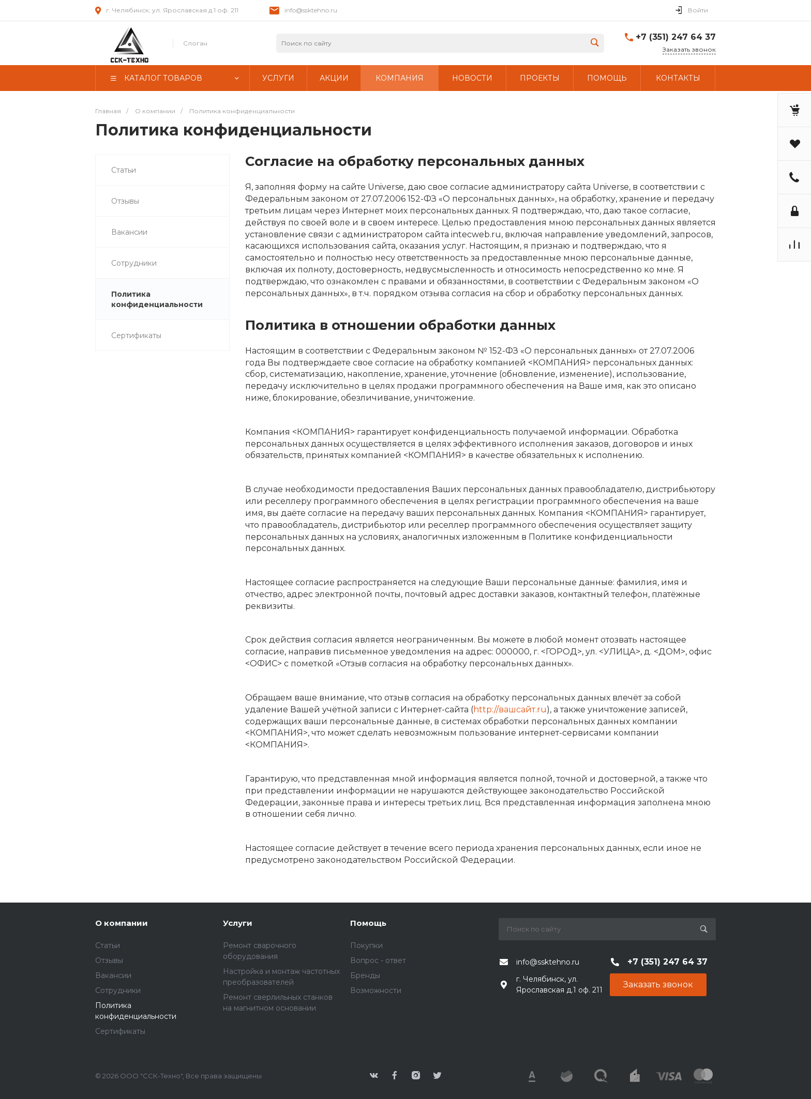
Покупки (366, 945)
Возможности (375, 990)
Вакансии (129, 232)
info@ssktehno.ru (310, 10)
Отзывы (125, 201)
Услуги (237, 923)
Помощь (368, 923)
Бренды (365, 975)
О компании (121, 923)
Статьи (123, 170)
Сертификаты (136, 335)
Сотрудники (134, 263)
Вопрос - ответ (378, 960)
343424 (128, 43)
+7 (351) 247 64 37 (676, 37)
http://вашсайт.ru (510, 709)
